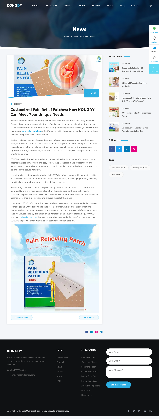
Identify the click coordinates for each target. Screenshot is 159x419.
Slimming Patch (88, 367)
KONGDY (14, 351)
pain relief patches (28, 217)
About (109, 6)
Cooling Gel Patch (140, 167)
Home (35, 6)
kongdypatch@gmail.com (21, 375)
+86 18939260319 (16, 370)
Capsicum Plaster (89, 362)
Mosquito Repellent (90, 386)
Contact (135, 6)
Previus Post (21, 317)
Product (68, 6)
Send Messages (118, 385)
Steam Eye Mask (89, 381)
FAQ (122, 6)
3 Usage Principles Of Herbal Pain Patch (136, 114)
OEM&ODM (51, 6)
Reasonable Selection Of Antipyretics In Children (132, 69)
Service (96, 6)
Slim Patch (116, 174)
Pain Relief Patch (118, 167)
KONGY (14, 5)
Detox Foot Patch (89, 376)
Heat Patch (86, 395)
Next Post (89, 317)
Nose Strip (86, 390)
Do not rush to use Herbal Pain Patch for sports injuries (135, 129)
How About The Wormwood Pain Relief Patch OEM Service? (136, 99)
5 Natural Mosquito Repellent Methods (134, 84)
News (82, 6)
